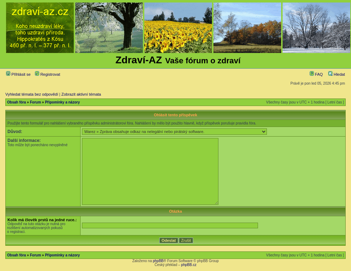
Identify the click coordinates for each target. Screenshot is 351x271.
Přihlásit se (18, 74)
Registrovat (47, 74)
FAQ (316, 74)
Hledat (336, 74)
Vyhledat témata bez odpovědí (31, 94)
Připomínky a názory (62, 102)
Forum (35, 102)
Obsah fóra (16, 102)
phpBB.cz (188, 265)
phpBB (158, 261)
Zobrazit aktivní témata (81, 94)
